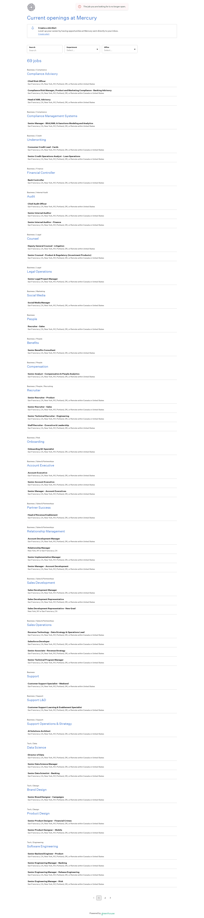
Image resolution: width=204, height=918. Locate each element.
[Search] (44, 51)
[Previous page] (93, 898)
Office (106, 47)
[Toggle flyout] (97, 49)
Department (72, 47)
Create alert (43, 34)
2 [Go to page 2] (105, 898)
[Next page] (110, 898)
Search (32, 47)
